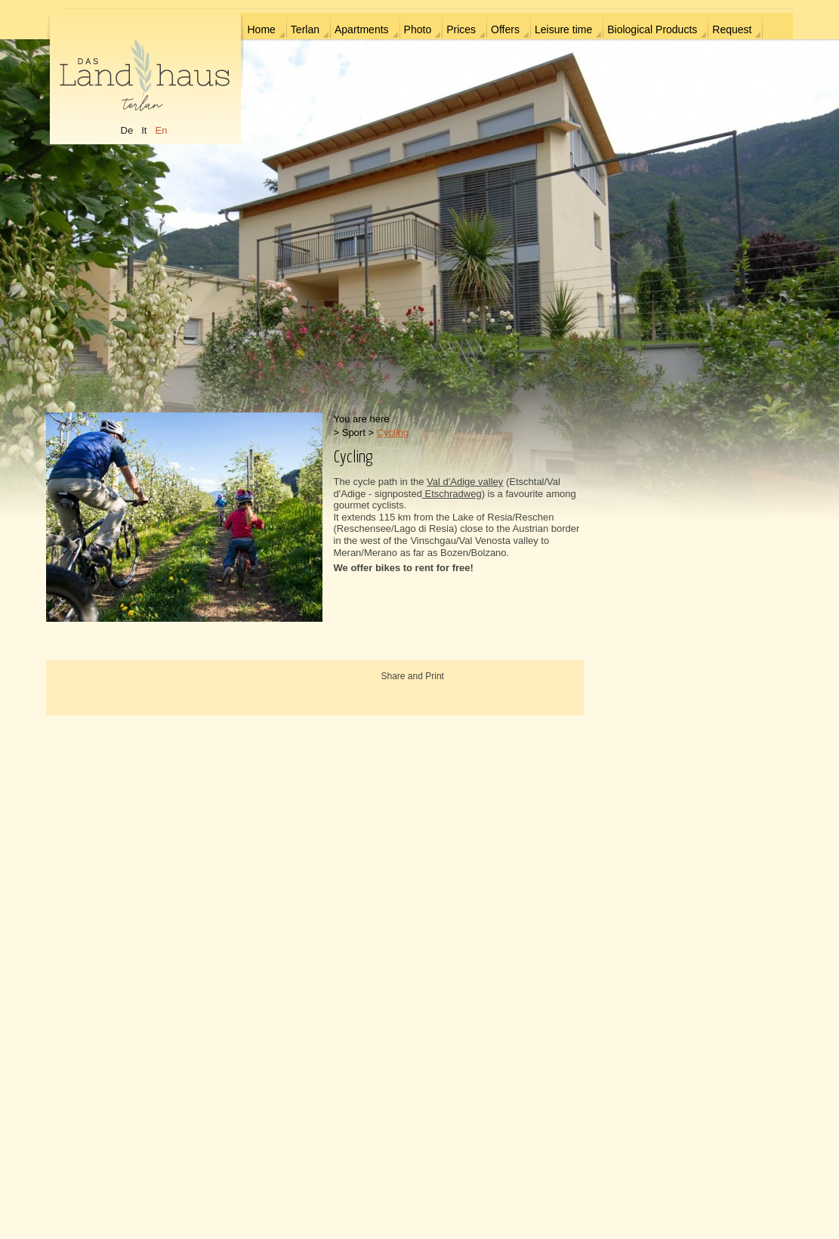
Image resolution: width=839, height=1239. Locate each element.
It (144, 130)
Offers (505, 29)
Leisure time (563, 29)
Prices (461, 29)
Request (731, 29)
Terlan (305, 29)
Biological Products (652, 29)
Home (262, 29)
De (127, 130)
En (161, 130)
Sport (354, 432)
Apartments (362, 29)
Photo (418, 29)
